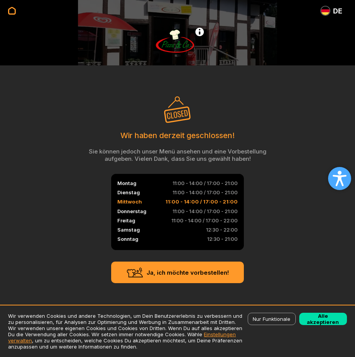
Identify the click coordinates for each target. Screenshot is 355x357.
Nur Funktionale (271, 319)
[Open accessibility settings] (339, 178)
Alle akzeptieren (323, 319)
